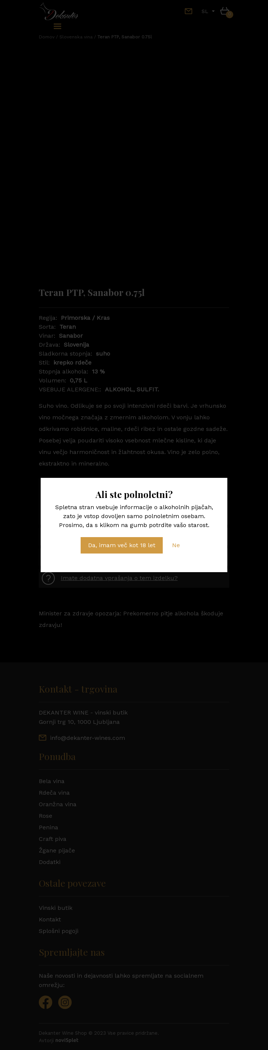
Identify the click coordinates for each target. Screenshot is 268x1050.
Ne (176, 545)
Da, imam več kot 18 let (121, 545)
